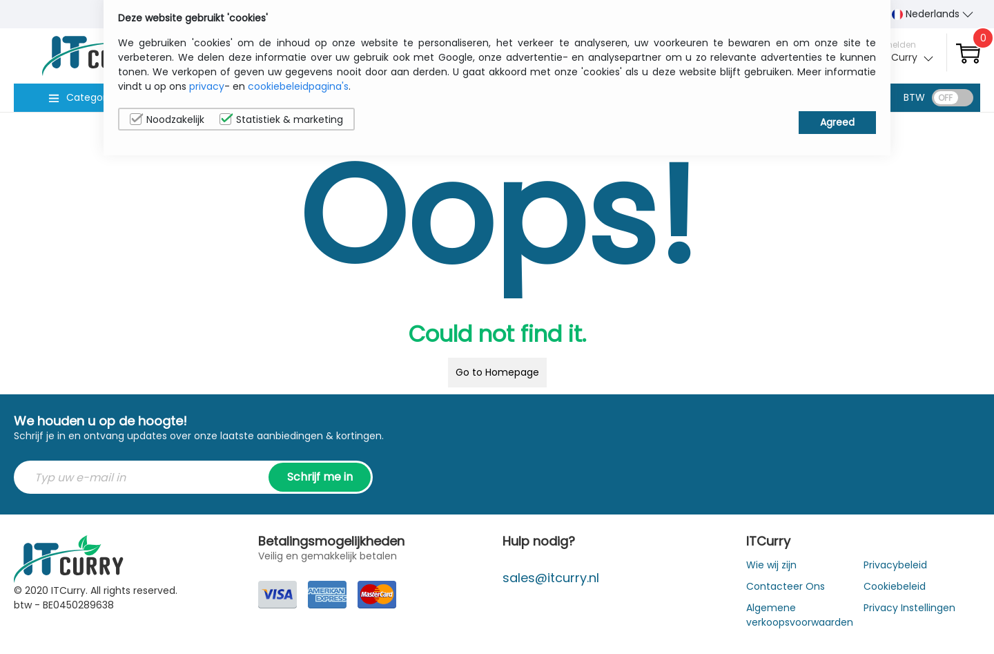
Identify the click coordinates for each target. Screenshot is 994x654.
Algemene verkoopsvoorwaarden (799, 615)
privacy (206, 86)
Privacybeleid (895, 565)
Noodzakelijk (167, 119)
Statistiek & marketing (281, 119)
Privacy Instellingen (909, 608)
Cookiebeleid (895, 586)
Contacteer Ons (785, 586)
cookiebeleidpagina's (298, 86)
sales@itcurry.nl (551, 577)
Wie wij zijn (771, 565)
